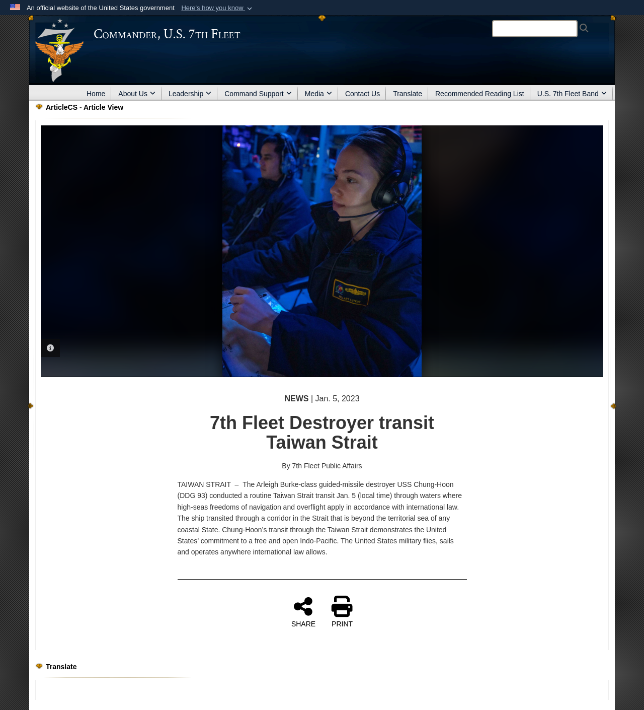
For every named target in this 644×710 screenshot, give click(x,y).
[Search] (535, 28)
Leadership (190, 94)
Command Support (258, 94)
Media (318, 94)
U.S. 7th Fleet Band (572, 94)
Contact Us (362, 94)
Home (96, 94)
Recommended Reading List (479, 94)
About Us (136, 94)
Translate (407, 94)
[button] (217, 8)
